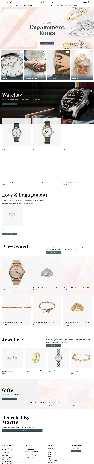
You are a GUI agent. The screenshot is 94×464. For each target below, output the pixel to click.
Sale (62, 5)
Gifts (58, 5)
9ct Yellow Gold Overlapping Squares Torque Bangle (80, 370)
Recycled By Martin (73, 5)
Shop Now (9, 399)
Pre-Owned (52, 5)
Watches (44, 5)
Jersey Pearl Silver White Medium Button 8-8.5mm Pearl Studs (12, 370)
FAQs (49, 450)
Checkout (50, 458)
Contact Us (51, 448)
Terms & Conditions (53, 460)
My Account (51, 454)
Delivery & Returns (52, 452)
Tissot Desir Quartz (53, 370)
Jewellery (31, 5)
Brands (38, 5)
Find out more (22, 430)
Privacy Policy (51, 462)
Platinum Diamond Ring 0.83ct (9, 228)
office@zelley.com (33, 451)
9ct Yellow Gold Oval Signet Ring (33, 370)
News (65, 5)
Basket (49, 456)
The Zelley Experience (21, 5)
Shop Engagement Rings (47, 43)
